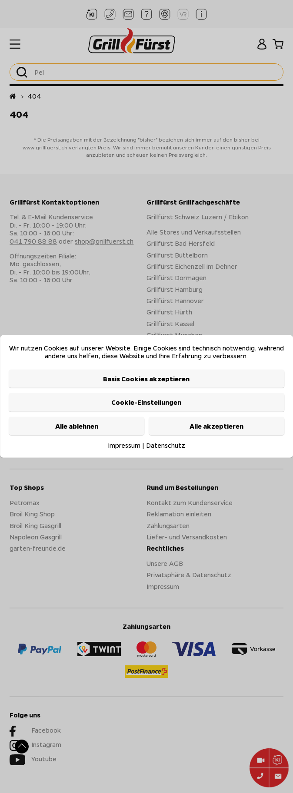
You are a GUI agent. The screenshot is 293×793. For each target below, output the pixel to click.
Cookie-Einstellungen (146, 402)
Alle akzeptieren (216, 425)
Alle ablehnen (76, 425)
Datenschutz (165, 445)
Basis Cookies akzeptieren (146, 378)
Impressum (124, 445)
